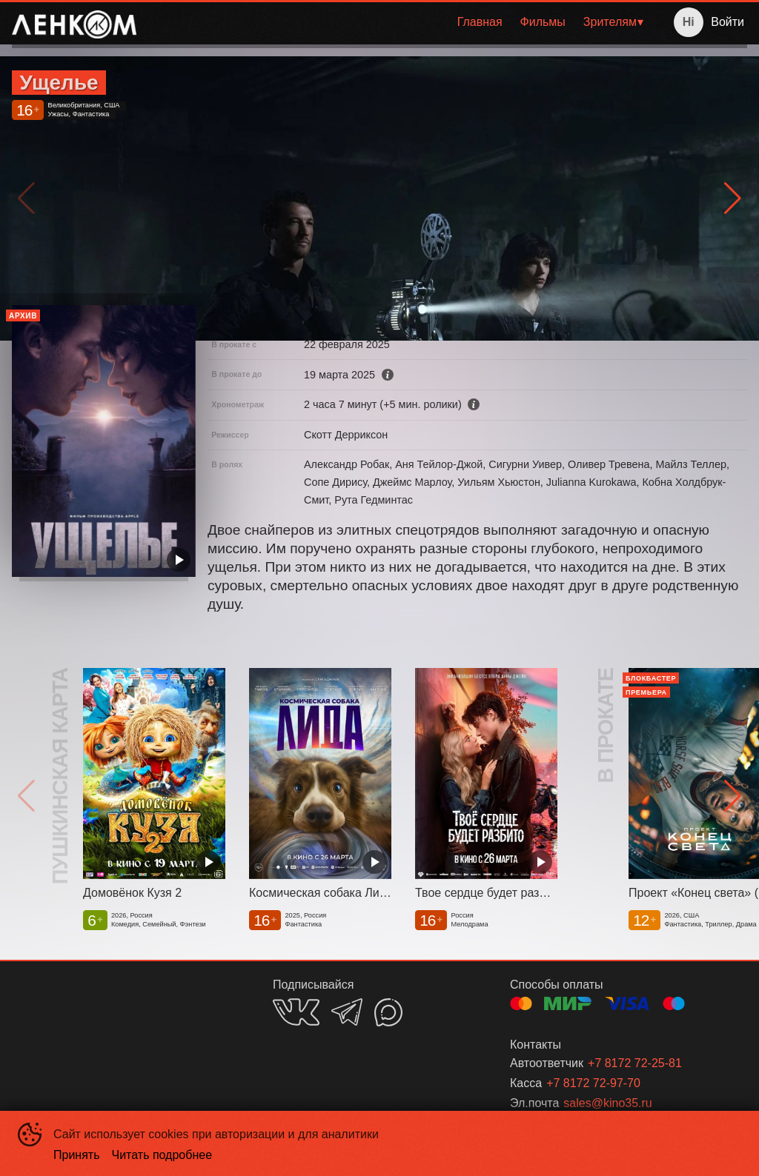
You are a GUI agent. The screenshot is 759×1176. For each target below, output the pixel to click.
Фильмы (543, 22)
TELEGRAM (346, 1012)
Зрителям (610, 22)
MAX (388, 1012)
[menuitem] (479, 22)
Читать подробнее (162, 1155)
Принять (76, 1155)
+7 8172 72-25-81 (635, 1063)
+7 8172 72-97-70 (593, 1083)
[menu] (400, 22)
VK (296, 1012)
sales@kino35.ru (607, 1103)
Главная (480, 22)
